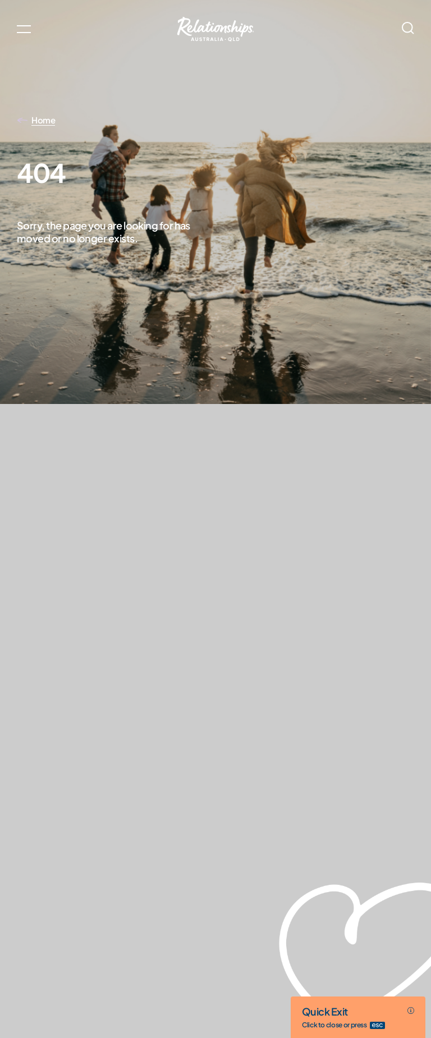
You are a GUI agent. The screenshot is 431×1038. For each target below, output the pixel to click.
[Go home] (215, 29)
